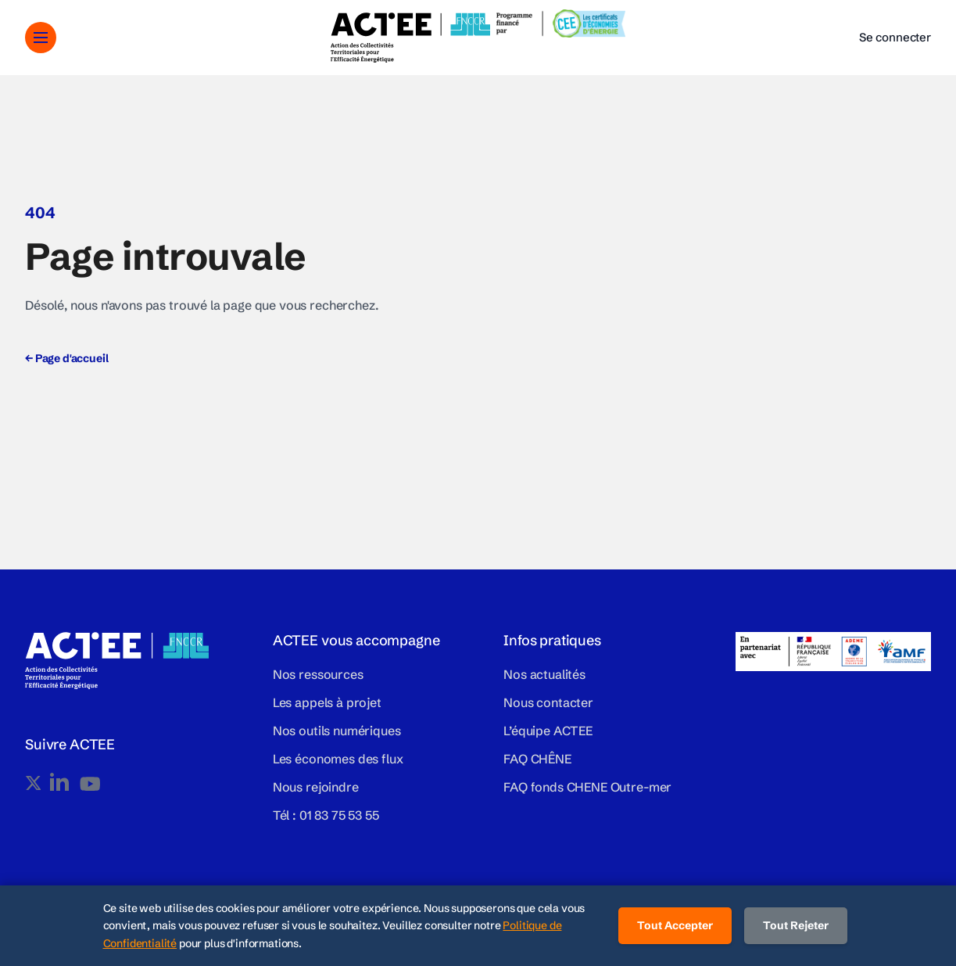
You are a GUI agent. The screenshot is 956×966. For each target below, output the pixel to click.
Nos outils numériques (337, 730)
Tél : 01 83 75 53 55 (326, 815)
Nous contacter (548, 702)
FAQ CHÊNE (537, 759)
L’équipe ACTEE (548, 730)
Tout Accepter (675, 925)
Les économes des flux (338, 759)
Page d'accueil (66, 358)
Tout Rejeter (796, 925)
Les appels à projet (327, 702)
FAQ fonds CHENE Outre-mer (587, 787)
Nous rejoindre (316, 787)
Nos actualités (544, 674)
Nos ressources (318, 674)
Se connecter (895, 37)
